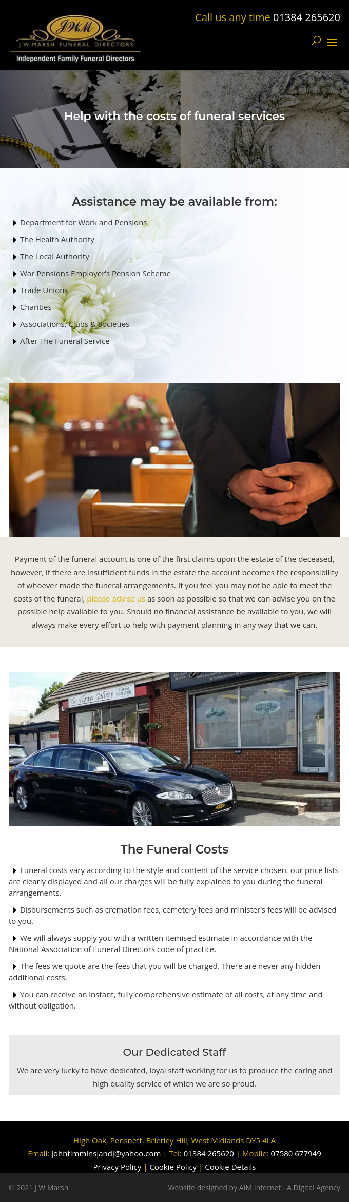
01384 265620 (306, 17)
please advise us (116, 598)
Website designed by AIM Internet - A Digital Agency (254, 1187)
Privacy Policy (117, 1166)
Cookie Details (230, 1166)
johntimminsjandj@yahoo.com (106, 1153)
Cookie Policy (173, 1166)
